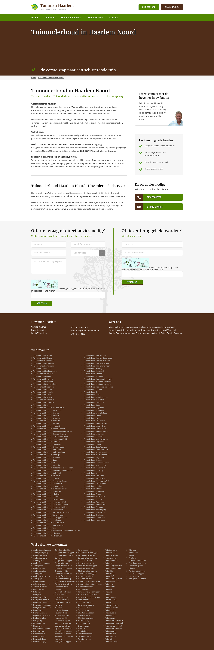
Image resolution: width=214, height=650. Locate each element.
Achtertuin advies (40, 587)
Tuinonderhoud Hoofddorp (94, 376)
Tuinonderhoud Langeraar (94, 408)
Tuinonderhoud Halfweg (93, 368)
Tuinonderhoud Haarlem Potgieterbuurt (48, 486)
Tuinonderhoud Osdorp (92, 444)
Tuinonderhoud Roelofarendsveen (96, 455)
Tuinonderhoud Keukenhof (94, 400)
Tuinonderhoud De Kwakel (43, 392)
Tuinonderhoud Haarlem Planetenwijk (47, 483)
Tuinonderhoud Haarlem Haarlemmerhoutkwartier (52, 431)
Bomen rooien (38, 631)
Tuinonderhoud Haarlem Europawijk (47, 426)
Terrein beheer (84, 631)
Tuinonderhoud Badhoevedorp (45, 371)
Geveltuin (58, 589)
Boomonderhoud (39, 639)
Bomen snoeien (39, 634)
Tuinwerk (132, 555)
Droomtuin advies (62, 571)
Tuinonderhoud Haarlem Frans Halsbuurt (49, 429)
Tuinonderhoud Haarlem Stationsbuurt (48, 510)
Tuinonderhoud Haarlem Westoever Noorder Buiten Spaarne (56, 531)
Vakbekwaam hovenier (137, 560)
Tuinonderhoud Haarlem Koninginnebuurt (49, 447)
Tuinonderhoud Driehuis (42, 397)
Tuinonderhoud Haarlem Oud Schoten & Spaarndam (53, 468)
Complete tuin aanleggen (64, 552)
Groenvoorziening (62, 600)
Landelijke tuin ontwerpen (88, 558)
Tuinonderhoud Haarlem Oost (44, 463)
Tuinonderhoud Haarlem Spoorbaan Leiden (49, 507)
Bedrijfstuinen (38, 610)
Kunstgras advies (84, 550)
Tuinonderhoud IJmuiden (93, 389)
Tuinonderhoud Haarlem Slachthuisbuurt (48, 499)
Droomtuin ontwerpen (63, 573)
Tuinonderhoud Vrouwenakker (95, 504)
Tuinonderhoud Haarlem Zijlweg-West (47, 536)
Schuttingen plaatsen (86, 605)
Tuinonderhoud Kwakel (92, 405)
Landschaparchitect (85, 560)
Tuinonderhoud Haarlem (42, 405)
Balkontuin (37, 592)
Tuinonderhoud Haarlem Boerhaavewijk (48, 408)
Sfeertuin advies (84, 615)
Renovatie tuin (83, 589)
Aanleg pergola (39, 568)
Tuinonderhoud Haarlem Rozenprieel (47, 491)
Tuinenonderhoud (112, 581)
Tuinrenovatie (110, 634)
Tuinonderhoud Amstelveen (43, 363)
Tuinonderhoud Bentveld (42, 376)
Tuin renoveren (111, 558)
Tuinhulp (108, 592)
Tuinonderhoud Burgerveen (43, 387)
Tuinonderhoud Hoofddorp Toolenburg (98, 387)
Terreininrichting (84, 639)
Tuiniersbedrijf (110, 600)
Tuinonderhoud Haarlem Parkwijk (46, 478)
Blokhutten (37, 626)
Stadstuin (81, 628)
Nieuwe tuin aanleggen (87, 573)
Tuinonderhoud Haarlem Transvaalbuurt (48, 515)
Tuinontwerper (111, 631)
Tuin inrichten (110, 552)
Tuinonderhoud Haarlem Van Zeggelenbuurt (50, 517)
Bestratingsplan (39, 623)
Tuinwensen (133, 552)
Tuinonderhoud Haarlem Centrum (46, 413)
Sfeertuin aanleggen (86, 613)
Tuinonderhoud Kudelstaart (94, 402)
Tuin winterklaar (111, 560)
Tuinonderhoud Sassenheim (94, 468)
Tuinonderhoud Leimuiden (94, 410)
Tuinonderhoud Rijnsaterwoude (95, 452)
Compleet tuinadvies (63, 550)
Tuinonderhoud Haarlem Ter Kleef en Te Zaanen (51, 512)
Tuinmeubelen (110, 613)
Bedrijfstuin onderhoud (42, 602)
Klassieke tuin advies (63, 634)
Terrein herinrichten (85, 634)
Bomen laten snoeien (41, 628)
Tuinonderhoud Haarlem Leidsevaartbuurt (49, 452)
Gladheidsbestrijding (63, 592)
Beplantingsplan (39, 618)
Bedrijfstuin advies (40, 597)
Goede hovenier (61, 594)
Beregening (37, 620)
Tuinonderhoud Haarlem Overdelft (46, 476)
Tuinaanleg (109, 563)
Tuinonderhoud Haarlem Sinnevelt (46, 496)
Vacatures (132, 558)
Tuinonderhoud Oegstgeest (94, 442)
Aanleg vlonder (39, 581)
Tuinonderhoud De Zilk (42, 394)
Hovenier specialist (62, 615)
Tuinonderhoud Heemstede (94, 371)
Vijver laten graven (136, 566)
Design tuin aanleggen (63, 560)
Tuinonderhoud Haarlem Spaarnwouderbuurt (50, 504)
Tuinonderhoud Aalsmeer (43, 355)
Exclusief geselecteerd (63, 576)
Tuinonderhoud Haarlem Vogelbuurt (47, 520)
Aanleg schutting (39, 571)
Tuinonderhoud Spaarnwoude (95, 483)
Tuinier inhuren (111, 597)
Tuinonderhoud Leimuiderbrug (95, 413)
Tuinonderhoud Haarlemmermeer (97, 366)
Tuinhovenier (110, 587)
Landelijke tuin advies (86, 555)
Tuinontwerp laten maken (115, 623)
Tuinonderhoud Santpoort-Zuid (95, 465)
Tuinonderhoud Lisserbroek (94, 421)
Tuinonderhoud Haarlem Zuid (95, 355)
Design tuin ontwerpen (63, 566)
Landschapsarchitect (86, 563)
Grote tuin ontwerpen (63, 602)
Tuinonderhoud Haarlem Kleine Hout (47, 442)
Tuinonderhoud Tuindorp (93, 486)
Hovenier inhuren (61, 610)
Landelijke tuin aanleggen (88, 552)
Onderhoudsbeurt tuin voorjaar (90, 584)
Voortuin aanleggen (136, 573)
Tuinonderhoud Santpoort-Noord (96, 463)
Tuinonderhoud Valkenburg (94, 491)
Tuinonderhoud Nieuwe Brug (95, 426)
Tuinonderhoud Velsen (92, 494)
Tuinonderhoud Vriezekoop (94, 502)
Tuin (79, 641)
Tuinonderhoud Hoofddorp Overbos (97, 384)
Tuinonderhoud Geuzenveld (43, 402)
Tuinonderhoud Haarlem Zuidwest (97, 361)
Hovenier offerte (61, 613)
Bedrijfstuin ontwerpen (42, 605)
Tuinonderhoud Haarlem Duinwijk (46, 423)
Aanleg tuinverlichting (41, 576)
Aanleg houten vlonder (42, 563)
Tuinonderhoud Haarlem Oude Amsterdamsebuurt (52, 470)
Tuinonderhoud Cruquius (42, 389)
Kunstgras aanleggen (63, 641)
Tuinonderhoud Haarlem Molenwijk (46, 457)
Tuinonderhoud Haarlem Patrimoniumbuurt (49, 481)
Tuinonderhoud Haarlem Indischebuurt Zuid (50, 439)
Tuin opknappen (111, 555)
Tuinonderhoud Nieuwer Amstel (96, 431)
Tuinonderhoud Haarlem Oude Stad (47, 473)
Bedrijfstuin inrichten (41, 600)
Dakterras (59, 558)
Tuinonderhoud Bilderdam (43, 381)
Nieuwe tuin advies (85, 576)
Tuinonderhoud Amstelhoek (43, 361)
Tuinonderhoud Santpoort (93, 460)
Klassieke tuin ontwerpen (64, 636)
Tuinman (108, 602)
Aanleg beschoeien (40, 555)
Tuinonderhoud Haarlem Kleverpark (47, 444)
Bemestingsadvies (40, 613)
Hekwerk (58, 605)
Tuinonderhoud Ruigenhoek (94, 457)
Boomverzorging (39, 641)
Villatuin (132, 568)
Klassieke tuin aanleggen (64, 631)
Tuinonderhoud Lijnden (92, 415)
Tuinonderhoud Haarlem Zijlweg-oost (47, 533)
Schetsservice (83, 600)
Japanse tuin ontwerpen (64, 628)
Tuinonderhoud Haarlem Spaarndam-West (49, 502)
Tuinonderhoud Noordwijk (93, 436)
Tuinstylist (109, 639)
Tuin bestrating (111, 550)
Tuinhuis (108, 589)
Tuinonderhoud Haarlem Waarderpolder (48, 525)
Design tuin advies (62, 563)
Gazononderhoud (61, 587)
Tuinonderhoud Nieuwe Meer (95, 429)
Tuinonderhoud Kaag (91, 392)
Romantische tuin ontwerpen (89, 597)
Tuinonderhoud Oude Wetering (95, 447)
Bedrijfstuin (37, 594)
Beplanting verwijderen (42, 615)
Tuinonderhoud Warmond (93, 507)
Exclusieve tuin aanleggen (65, 581)
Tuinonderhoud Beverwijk (43, 379)
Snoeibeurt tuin (84, 626)
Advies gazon (38, 589)
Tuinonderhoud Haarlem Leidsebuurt (47, 449)
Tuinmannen (110, 610)
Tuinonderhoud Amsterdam (43, 366)
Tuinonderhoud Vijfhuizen (93, 499)
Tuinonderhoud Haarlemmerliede (96, 363)
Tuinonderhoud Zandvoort (93, 515)
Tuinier (108, 594)
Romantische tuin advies (87, 594)
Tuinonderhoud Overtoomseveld (96, 449)
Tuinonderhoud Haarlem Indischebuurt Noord (50, 436)
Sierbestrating (83, 620)
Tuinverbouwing (111, 641)
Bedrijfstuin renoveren (41, 607)
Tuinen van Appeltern (113, 579)
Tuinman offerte (111, 607)
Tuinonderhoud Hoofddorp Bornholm (98, 379)
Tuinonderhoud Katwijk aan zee (96, 397)
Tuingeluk (109, 584)
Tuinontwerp (110, 618)
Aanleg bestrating (40, 558)
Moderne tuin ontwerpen (87, 571)
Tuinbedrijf (109, 576)
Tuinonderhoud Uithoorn (93, 489)
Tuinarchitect (110, 573)
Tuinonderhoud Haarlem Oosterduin (47, 465)
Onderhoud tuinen (85, 579)
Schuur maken (83, 610)
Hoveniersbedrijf (61, 618)
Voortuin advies (134, 576)
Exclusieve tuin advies (63, 584)
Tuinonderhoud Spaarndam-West (96, 481)
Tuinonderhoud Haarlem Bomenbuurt (47, 410)
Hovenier (58, 607)
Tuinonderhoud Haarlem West (44, 528)
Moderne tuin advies (86, 568)
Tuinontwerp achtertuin (114, 620)
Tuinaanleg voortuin (113, 568)
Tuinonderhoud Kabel (92, 394)
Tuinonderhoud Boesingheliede (45, 384)
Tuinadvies (109, 571)
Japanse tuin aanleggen (64, 623)
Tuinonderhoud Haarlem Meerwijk (46, 455)
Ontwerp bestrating (85, 587)
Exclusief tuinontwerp (63, 579)
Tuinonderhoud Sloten (92, 473)
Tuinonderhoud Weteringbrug (95, 510)
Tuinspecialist (110, 636)
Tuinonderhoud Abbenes (42, 358)
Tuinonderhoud (111, 615)
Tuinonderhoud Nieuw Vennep (95, 423)
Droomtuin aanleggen (63, 568)
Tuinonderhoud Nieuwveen (94, 434)
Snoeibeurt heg (84, 623)
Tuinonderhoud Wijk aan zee (94, 512)
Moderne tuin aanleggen (87, 566)
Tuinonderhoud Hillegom (93, 374)
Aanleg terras (38, 573)
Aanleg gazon (38, 560)
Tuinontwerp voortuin (113, 628)
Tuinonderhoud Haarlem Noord (45, 460)
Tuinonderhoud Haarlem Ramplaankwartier (49, 489)
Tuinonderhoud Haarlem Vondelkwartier (48, 523)
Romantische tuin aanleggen (89, 592)
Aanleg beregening (40, 552)
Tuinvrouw (132, 550)
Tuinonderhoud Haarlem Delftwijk (46, 415)
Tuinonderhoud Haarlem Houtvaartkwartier (49, 434)
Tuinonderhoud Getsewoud (43, 400)
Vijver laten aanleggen (137, 563)
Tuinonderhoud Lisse (91, 418)
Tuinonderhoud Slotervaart (94, 476)
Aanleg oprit (38, 566)
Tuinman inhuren (111, 605)
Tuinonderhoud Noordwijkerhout (96, 439)
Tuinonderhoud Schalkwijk (93, 470)
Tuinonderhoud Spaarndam (94, 478)
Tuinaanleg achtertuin (113, 566)
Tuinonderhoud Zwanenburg (94, 520)
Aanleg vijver (38, 579)
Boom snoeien (38, 636)
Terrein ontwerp (84, 636)
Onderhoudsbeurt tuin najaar (89, 581)
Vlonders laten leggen (137, 571)
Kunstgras (59, 639)
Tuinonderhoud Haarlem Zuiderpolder (98, 358)
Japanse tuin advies (62, 626)
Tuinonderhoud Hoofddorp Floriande (98, 381)
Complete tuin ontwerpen (64, 555)
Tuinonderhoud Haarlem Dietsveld (46, 421)
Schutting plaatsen (85, 602)
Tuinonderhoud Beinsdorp (43, 374)
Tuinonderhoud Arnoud (42, 368)
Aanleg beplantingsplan (42, 550)
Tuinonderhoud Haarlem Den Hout (46, 418)
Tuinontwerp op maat (113, 626)
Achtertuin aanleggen (41, 584)
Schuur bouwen (84, 607)
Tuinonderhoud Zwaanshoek (94, 517)
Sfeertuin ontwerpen (86, 618)
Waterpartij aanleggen (137, 579)
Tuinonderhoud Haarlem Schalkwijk (46, 494)
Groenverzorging (61, 597)
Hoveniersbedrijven (62, 620)
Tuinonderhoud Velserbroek (94, 496)
